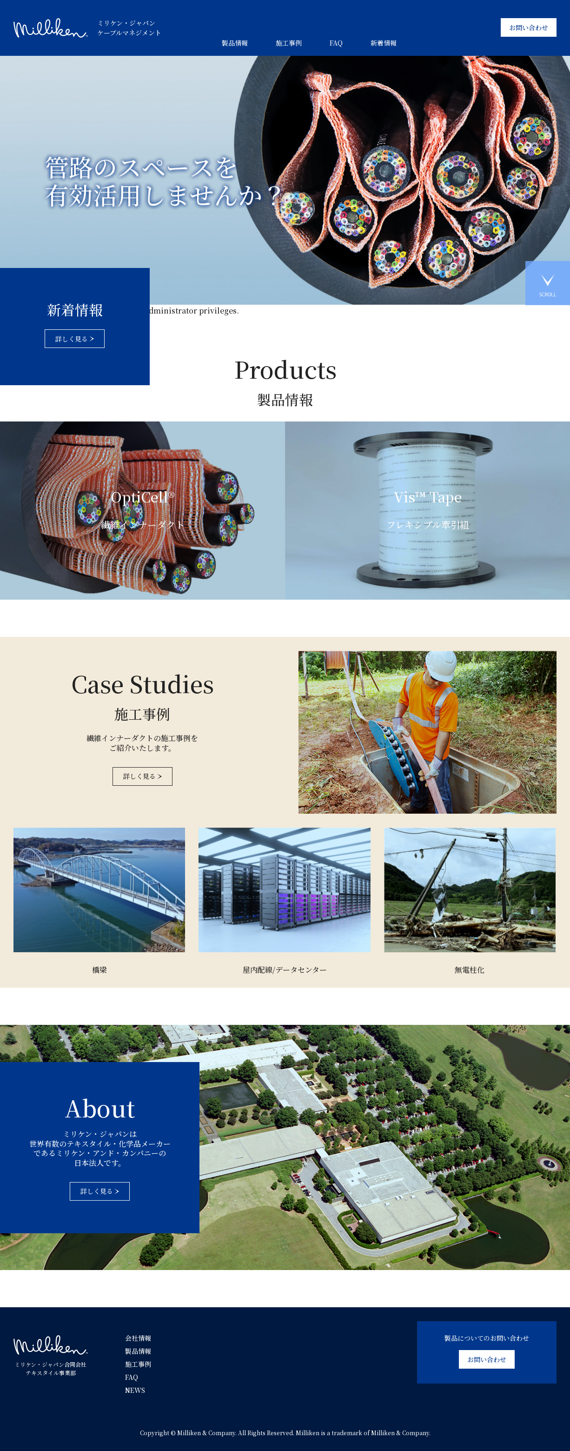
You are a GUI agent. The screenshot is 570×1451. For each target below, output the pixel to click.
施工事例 (289, 42)
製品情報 (235, 42)
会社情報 (138, 1338)
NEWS (135, 1390)
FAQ (336, 42)
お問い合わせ (528, 27)
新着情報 (384, 42)
